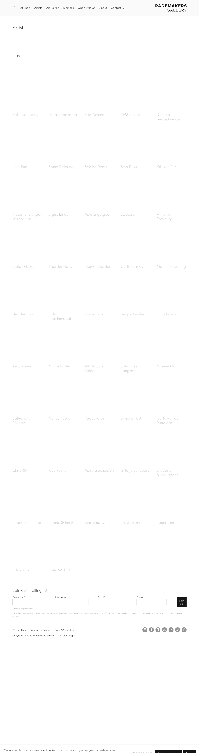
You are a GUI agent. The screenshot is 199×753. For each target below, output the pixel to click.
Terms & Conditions (64, 630)
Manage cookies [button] (40, 630)
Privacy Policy (104, 613)
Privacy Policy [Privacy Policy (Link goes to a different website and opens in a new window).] (20, 630)
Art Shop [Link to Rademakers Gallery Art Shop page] (24, 8)
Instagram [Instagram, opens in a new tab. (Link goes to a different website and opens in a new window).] (144, 629)
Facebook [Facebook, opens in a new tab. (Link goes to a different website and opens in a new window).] (151, 629)
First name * (18, 597)
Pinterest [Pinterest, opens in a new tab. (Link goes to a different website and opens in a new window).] (184, 629)
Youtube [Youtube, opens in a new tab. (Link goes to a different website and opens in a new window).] (164, 629)
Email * (101, 597)
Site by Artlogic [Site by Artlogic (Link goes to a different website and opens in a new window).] (66, 635)
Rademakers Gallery (171, 8)
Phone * (141, 597)
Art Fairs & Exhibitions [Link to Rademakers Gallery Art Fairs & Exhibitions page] (60, 8)
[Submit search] (14, 7)
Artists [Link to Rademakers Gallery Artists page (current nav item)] (38, 8)
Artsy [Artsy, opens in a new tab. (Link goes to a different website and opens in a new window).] (157, 629)
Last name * (61, 597)
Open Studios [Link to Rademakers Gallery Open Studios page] (86, 8)
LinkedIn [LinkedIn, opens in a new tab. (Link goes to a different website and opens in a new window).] (171, 629)
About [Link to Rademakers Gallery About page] (103, 8)
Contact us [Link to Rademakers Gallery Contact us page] (118, 8)
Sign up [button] (181, 602)
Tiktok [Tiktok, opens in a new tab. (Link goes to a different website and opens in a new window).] (177, 629)
